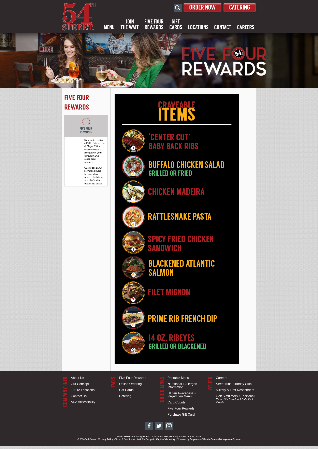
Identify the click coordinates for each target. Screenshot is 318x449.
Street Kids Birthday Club (233, 384)
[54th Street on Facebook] (149, 426)
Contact (222, 27)
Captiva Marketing (165, 439)
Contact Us (79, 396)
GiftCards (175, 24)
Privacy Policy (105, 439)
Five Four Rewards (132, 378)
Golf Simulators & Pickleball (235, 396)
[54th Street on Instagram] (169, 426)
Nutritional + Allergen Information (182, 385)
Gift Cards (126, 390)
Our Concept (80, 384)
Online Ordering (130, 384)
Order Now (202, 7)
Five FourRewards (153, 24)
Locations (198, 27)
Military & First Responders (235, 390)
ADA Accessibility (83, 402)
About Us (77, 378)
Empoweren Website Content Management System (215, 439)
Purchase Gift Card (181, 414)
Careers (245, 27)
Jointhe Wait (129, 24)
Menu (109, 27)
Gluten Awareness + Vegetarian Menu (182, 395)
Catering (239, 7)
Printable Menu (178, 378)
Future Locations (83, 390)
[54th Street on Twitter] (159, 426)
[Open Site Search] (178, 8)
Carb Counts (176, 402)
